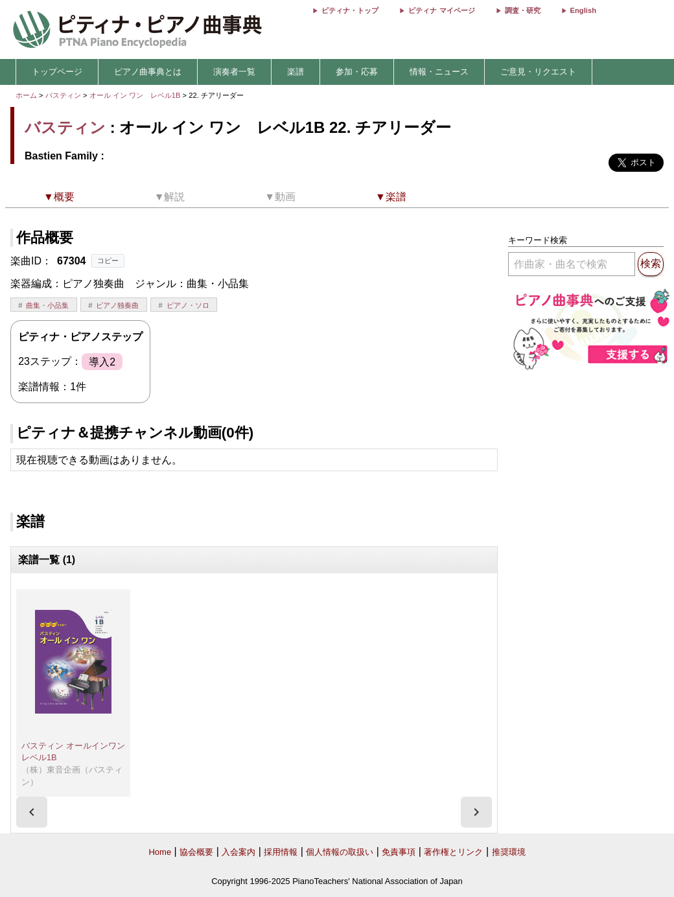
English (583, 10)
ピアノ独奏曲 (117, 305)
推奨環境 (509, 852)
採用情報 (280, 852)
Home (159, 852)
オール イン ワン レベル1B (136, 95)
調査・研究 (522, 10)
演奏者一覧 (234, 71)
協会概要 (196, 852)
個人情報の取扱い (339, 852)
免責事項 (398, 852)
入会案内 (238, 852)
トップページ (57, 71)
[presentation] (31, 812)
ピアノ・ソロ (188, 305)
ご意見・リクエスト (538, 71)
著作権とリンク (453, 852)
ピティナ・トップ (349, 10)
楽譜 (295, 71)
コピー (108, 260)
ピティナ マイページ (441, 10)
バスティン (63, 95)
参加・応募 (357, 71)
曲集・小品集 (47, 305)
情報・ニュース (439, 71)
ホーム (26, 95)
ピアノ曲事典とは (147, 71)
